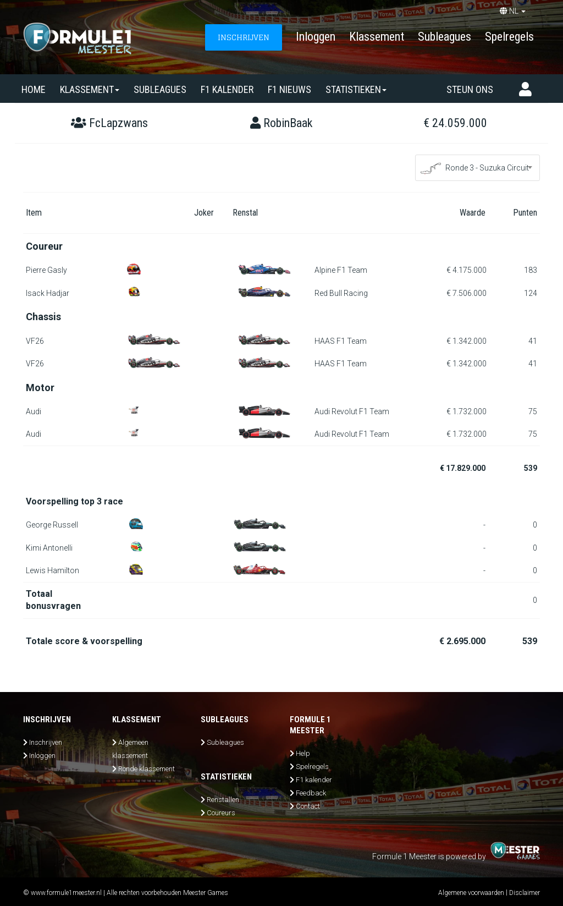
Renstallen (223, 799)
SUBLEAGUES (160, 89)
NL (513, 11)
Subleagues (444, 36)
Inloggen (315, 36)
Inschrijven (45, 742)
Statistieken (356, 89)
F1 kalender (227, 89)
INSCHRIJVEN (243, 37)
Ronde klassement (146, 769)
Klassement (376, 36)
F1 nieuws (289, 89)
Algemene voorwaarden (471, 893)
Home (33, 89)
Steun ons (469, 89)
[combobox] (477, 168)
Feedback (311, 793)
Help (303, 753)
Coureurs (221, 813)
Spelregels (509, 36)
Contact (308, 806)
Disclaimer (524, 893)
